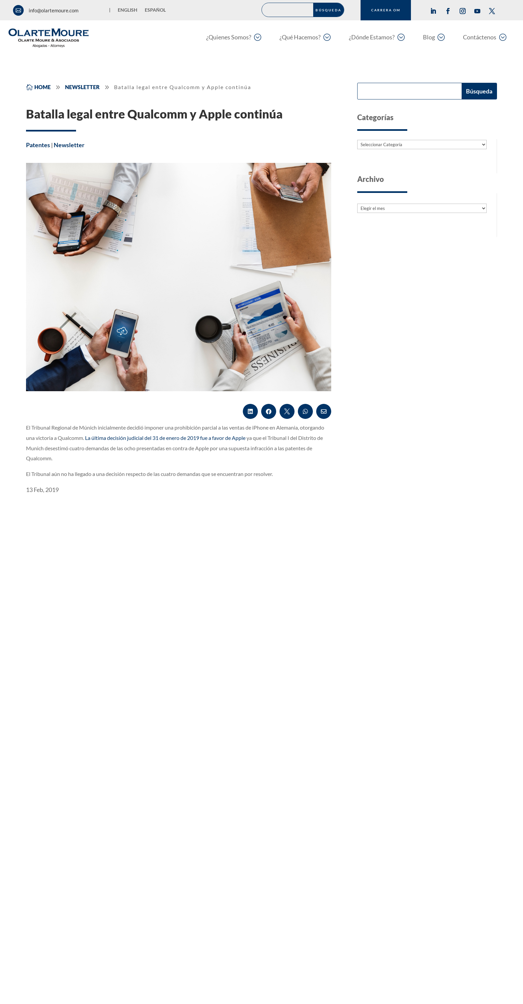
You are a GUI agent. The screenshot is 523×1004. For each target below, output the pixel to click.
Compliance (48, 883)
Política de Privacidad (174, 979)
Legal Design (214, 883)
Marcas (42, 805)
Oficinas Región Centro (392, 789)
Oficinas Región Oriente (393, 836)
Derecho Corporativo (224, 820)
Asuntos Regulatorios (224, 805)
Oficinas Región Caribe (392, 820)
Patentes (38, 145)
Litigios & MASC (52, 851)
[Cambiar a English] (127, 11)
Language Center (219, 867)
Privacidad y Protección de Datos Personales (251, 851)
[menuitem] (233, 37)
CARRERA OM (385, 10)
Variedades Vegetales (224, 836)
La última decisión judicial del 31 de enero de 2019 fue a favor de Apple (165, 438)
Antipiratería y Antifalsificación (235, 789)
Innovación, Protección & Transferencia (79, 836)
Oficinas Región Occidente (396, 851)
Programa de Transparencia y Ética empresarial (320, 979)
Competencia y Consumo (63, 867)
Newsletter (69, 145)
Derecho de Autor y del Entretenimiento (80, 820)
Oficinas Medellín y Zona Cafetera (405, 805)
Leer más (44, 684)
